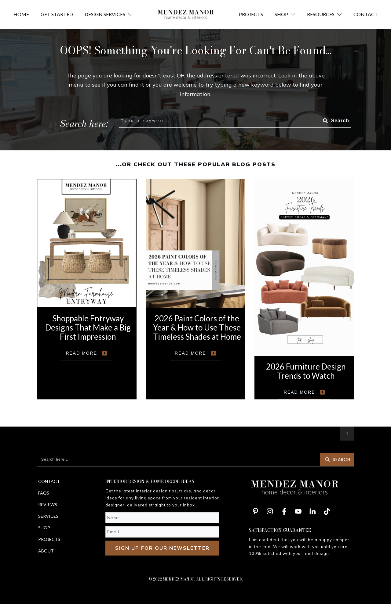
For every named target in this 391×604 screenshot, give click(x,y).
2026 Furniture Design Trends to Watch (304, 289)
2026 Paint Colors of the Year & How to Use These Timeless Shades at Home (196, 289)
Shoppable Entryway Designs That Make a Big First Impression (87, 289)
